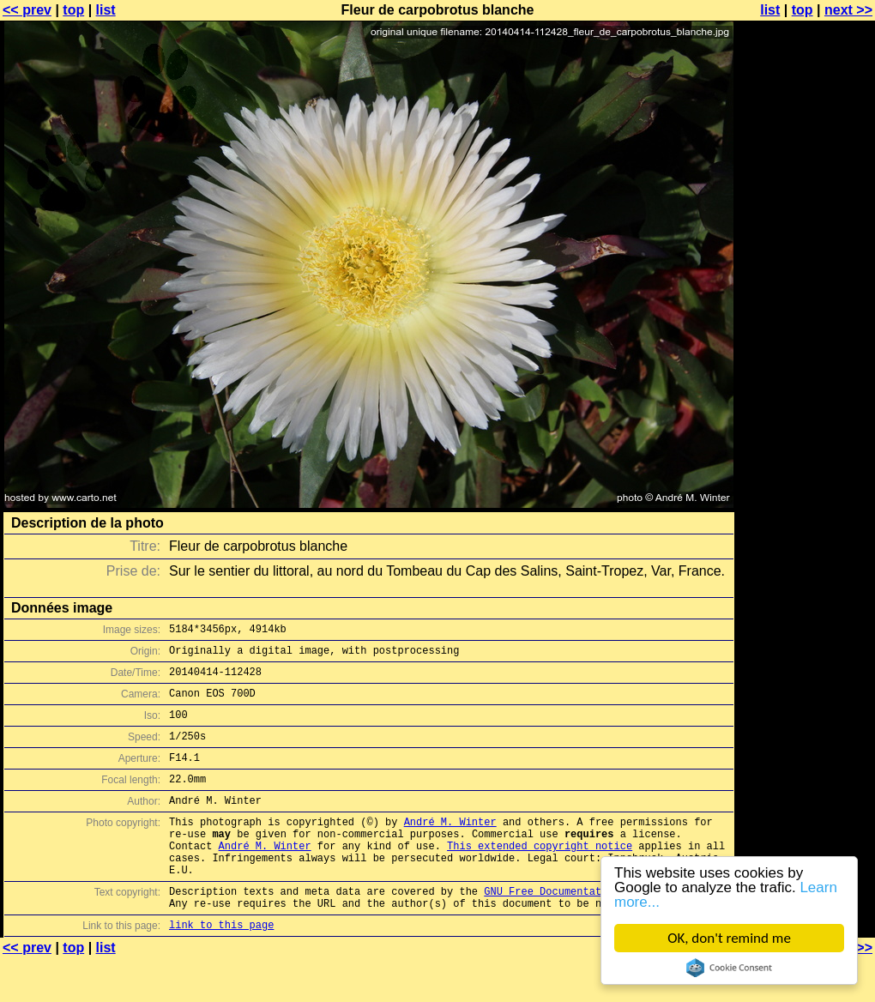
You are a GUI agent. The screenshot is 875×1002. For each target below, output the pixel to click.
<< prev (27, 10)
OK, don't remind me (729, 938)
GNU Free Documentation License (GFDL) (598, 929)
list (106, 10)
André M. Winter (450, 847)
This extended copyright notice (539, 876)
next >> (848, 10)
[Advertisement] (805, 424)
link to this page (221, 968)
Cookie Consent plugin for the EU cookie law (729, 967)
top (73, 10)
